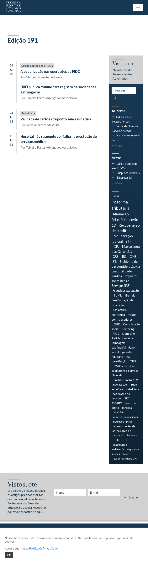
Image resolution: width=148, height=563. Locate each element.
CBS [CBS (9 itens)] (116, 257)
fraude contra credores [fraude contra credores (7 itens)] (124, 317)
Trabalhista (28, 113)
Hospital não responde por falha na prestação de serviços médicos (58, 139)
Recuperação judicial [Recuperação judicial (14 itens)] (122, 238)
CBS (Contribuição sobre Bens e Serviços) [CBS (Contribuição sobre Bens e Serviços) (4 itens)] (125, 368)
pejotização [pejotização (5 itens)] (120, 361)
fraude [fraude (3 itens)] (126, 453)
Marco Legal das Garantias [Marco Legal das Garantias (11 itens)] (126, 249)
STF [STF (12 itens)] (128, 241)
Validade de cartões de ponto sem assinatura (55, 119)
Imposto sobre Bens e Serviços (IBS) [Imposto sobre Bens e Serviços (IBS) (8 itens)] (124, 280)
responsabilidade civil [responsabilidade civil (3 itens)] (125, 458)
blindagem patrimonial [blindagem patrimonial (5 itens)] (119, 345)
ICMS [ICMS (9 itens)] (132, 257)
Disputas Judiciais (128, 173)
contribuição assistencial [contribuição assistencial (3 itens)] (119, 447)
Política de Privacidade (43, 548)
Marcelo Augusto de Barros (44, 77)
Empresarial (124, 177)
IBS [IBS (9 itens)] (123, 257)
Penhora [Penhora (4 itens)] (132, 435)
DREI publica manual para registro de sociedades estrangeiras (58, 89)
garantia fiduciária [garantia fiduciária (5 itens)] (122, 354)
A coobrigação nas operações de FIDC (50, 71)
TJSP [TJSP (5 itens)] (133, 361)
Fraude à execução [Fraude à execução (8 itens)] (126, 290)
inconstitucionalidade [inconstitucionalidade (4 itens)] (126, 416)
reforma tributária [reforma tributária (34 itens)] (121, 205)
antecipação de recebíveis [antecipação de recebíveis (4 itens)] (121, 433)
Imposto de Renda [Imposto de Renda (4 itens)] (124, 426)
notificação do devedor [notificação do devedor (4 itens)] (121, 396)
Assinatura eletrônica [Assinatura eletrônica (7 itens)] (119, 312)
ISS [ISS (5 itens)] (128, 356)
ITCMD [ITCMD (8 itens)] (118, 295)
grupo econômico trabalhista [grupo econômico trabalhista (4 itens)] (125, 387)
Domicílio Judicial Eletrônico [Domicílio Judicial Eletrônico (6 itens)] (123, 336)
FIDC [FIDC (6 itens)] (116, 333)
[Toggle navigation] (138, 7)
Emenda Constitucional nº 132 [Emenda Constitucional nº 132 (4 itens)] (125, 377)
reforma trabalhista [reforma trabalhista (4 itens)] (122, 410)
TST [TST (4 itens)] (124, 440)
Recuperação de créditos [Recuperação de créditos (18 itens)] (126, 228)
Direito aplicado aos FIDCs (37, 65)
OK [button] (9, 555)
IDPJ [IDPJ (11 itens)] (116, 247)
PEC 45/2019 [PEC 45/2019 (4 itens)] (121, 401)
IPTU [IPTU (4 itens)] (116, 440)
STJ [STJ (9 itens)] (115, 262)
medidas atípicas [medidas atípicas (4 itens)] (122, 421)
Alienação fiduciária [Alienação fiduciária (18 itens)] (120, 217)
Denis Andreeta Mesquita (43, 125)
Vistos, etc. (124, 64)
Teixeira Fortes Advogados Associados (51, 98)
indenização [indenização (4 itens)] (120, 384)
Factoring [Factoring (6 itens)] (128, 329)
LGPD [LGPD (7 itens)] (116, 324)
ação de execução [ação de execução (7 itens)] (122, 302)
